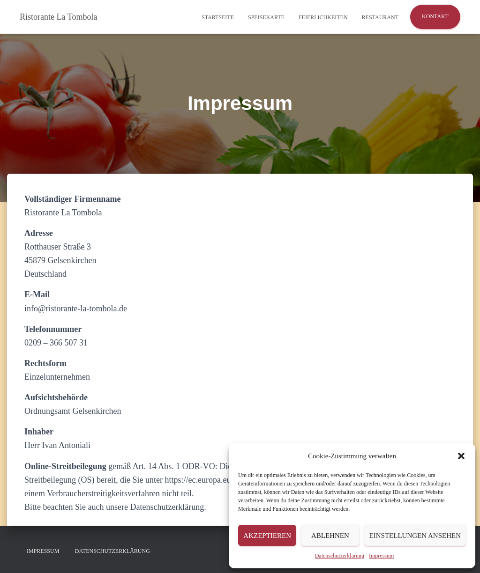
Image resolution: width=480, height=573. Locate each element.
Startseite (218, 17)
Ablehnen (330, 535)
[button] (461, 456)
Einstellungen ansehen (415, 535)
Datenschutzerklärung (339, 555)
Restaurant (380, 17)
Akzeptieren (267, 535)
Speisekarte (266, 17)
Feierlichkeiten (323, 17)
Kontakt (435, 16)
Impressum (381, 555)
